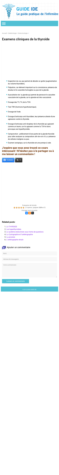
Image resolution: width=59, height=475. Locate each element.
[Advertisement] (29, 60)
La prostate (10, 237)
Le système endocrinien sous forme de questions (24, 232)
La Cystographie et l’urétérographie (19, 234)
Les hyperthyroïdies (13, 229)
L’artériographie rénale (14, 240)
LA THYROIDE (11, 227)
